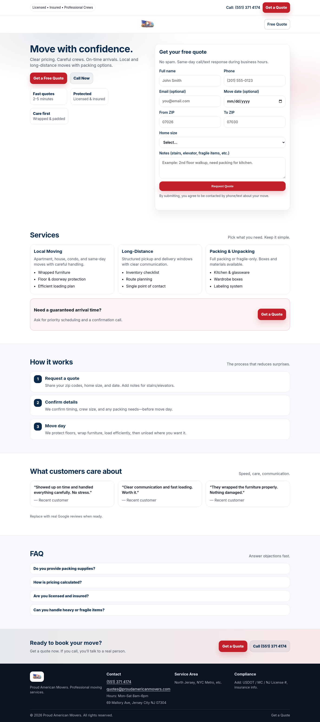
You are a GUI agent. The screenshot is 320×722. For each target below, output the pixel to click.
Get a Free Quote (48, 78)
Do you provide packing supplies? (64, 568)
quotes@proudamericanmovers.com (138, 689)
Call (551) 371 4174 (270, 646)
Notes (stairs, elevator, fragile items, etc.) (222, 165)
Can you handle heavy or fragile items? (68, 610)
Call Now (81, 78)
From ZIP (190, 119)
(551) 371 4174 (119, 681)
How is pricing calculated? (57, 582)
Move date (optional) (255, 98)
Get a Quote (276, 7)
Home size (222, 139)
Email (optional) (190, 98)
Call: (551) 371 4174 (243, 7)
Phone (255, 77)
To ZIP (255, 119)
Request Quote (223, 186)
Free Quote (277, 24)
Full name (190, 77)
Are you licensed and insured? (61, 596)
